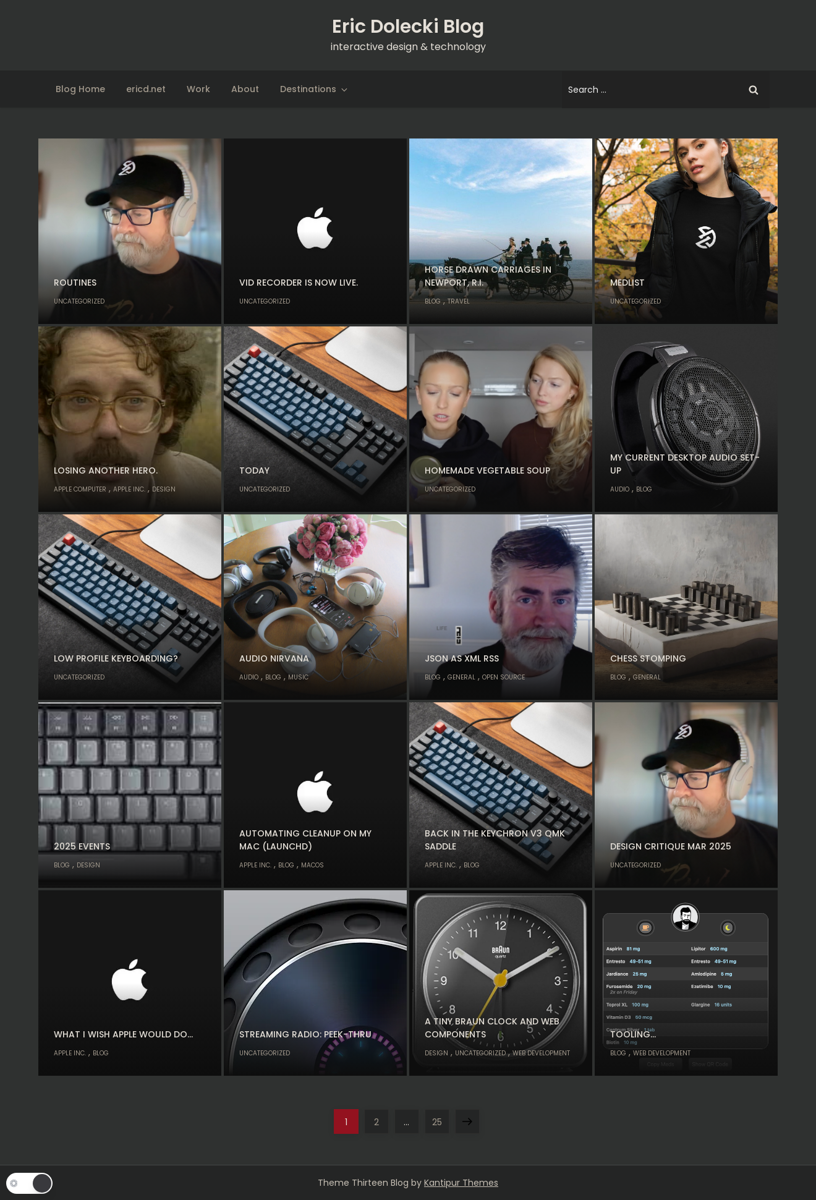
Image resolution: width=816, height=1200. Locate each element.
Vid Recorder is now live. (298, 282)
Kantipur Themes (461, 1183)
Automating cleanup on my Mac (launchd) (305, 840)
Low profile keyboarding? (116, 658)
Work (198, 89)
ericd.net (146, 89)
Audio (619, 489)
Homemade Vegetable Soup (487, 470)
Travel (459, 301)
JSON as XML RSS (462, 658)
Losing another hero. (106, 470)
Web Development (541, 1053)
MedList (627, 282)
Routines (75, 282)
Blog (433, 301)
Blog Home (80, 89)
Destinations (314, 89)
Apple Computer (80, 489)
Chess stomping (648, 658)
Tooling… (633, 1034)
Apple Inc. (129, 489)
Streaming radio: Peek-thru (305, 1034)
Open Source (503, 677)
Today (254, 470)
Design (164, 489)
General (461, 677)
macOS (312, 865)
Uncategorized (79, 301)
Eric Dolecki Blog (408, 27)
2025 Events (82, 846)
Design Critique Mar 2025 (670, 846)
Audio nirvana (274, 658)
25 (440, 1118)
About (245, 89)
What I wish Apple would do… (123, 1034)
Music (298, 677)
